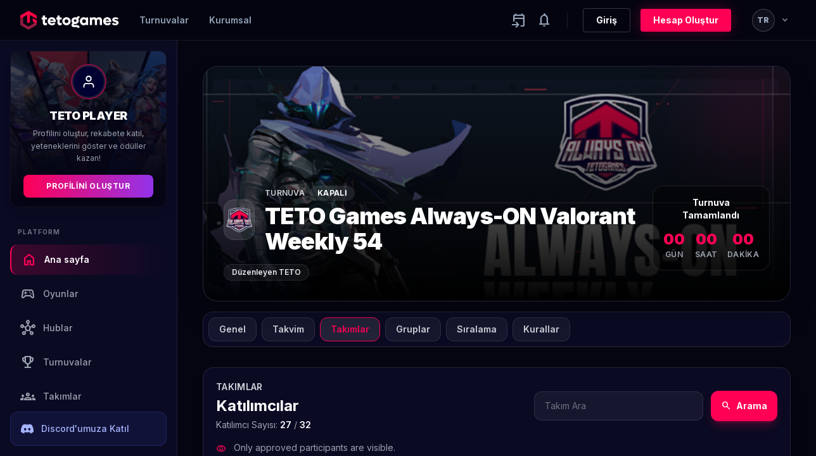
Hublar (46, 328)
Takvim (288, 329)
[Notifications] (544, 20)
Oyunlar (49, 294)
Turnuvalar (164, 20)
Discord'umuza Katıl (75, 428)
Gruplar (413, 329)
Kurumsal (230, 20)
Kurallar (541, 329)
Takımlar (50, 396)
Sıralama (477, 329)
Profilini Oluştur (88, 186)
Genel (232, 329)
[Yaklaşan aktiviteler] (518, 20)
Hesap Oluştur (685, 20)
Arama (744, 406)
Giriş (606, 20)
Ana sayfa (55, 260)
